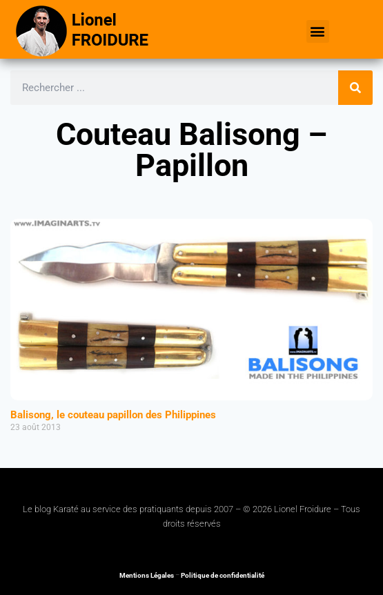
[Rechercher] (355, 87)
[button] (317, 31)
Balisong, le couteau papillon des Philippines (113, 415)
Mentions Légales (146, 575)
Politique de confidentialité (222, 575)
